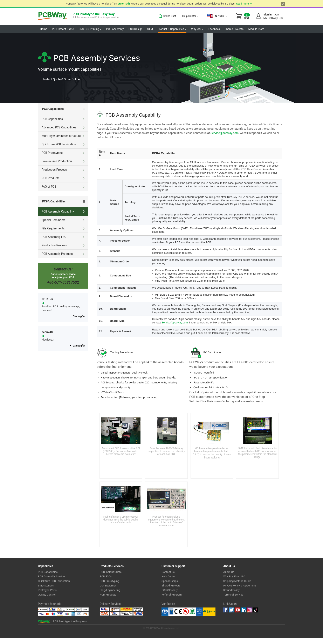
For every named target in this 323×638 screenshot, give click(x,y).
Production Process (63, 170)
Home (43, 29)
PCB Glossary (170, 590)
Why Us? (197, 29)
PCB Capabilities (63, 119)
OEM (150, 29)
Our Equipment (108, 585)
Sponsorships (170, 581)
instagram (249, 609)
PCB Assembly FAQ (63, 237)
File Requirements (63, 229)
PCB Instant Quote (63, 29)
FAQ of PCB (63, 187)
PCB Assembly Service (51, 576)
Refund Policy (231, 590)
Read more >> (244, 3)
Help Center (190, 16)
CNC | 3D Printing (90, 29)
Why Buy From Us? (234, 576)
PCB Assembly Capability (63, 212)
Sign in (267, 14)
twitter (231, 609)
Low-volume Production (63, 161)
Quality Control (46, 594)
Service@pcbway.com (225, 133)
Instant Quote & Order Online (61, 79)
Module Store (256, 29)
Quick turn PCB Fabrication (63, 144)
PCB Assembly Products (63, 254)
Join (277, 14)
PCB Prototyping (63, 153)
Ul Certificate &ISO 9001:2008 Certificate (182, 611)
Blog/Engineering (110, 590)
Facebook (225, 609)
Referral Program (172, 594)
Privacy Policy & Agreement (239, 585)
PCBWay (52, 16)
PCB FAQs (106, 576)
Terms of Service (233, 594)
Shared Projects (234, 29)
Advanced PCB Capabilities (63, 128)
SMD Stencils (46, 585)
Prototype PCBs (47, 590)
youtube (237, 609)
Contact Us (168, 571)
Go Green (209, 611)
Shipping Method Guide (237, 581)
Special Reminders (63, 220)
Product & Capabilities (172, 29)
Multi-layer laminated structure (63, 136)
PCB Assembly (115, 29)
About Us (228, 571)
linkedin (243, 609)
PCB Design (136, 29)
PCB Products (63, 178)
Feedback (214, 29)
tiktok (255, 609)
